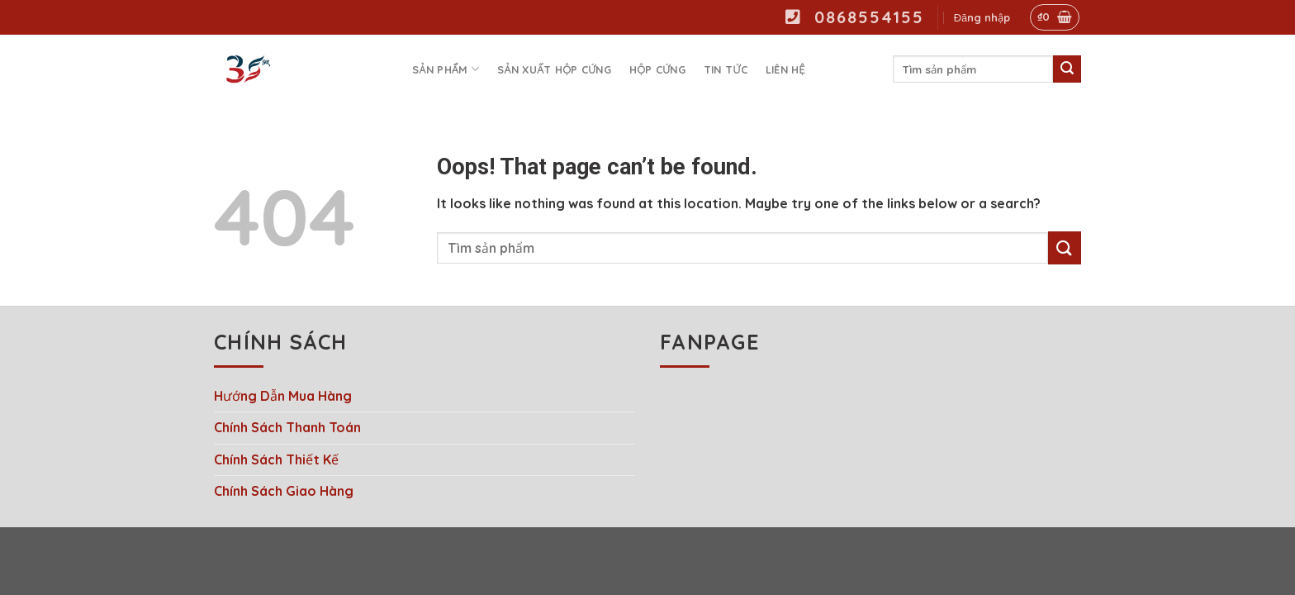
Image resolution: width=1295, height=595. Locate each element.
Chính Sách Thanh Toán (287, 427)
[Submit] (1067, 69)
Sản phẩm (445, 69)
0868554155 (854, 17)
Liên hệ (785, 69)
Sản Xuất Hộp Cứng (554, 69)
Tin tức (725, 69)
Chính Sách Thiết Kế (276, 459)
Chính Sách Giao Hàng (283, 491)
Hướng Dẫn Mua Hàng (283, 396)
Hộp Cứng (657, 69)
